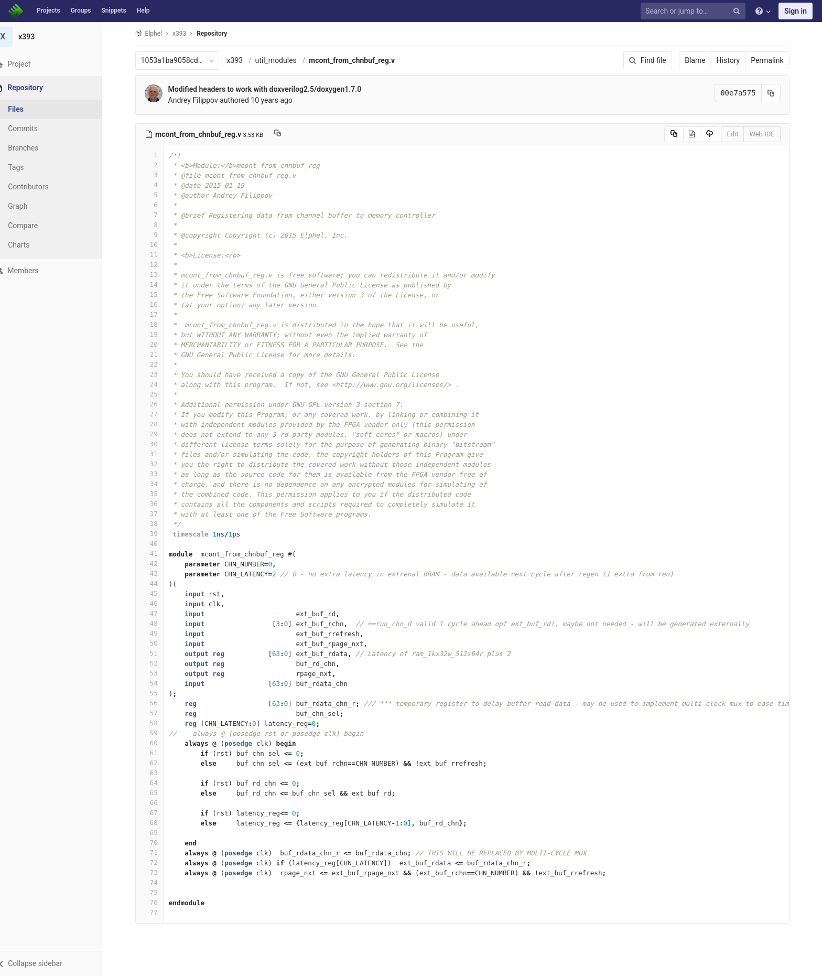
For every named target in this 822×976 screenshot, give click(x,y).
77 (155, 912)
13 (155, 274)
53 (155, 673)
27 (155, 414)
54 (155, 683)
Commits (36, 128)
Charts (31, 245)
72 (155, 862)
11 (155, 255)
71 (155, 852)
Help (143, 10)
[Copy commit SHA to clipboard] (777, 93)
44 (155, 583)
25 (155, 394)
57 (155, 713)
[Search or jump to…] (694, 11)
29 (155, 434)
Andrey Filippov (199, 100)
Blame (701, 60)
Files (29, 109)
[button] (57, 963)
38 (155, 524)
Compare (36, 225)
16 (155, 304)
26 (155, 404)
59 (155, 733)
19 (155, 334)
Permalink (774, 60)
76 (155, 902)
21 (155, 354)
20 (155, 344)
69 (155, 832)
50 (155, 643)
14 (155, 284)
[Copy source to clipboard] (680, 134)
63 (155, 773)
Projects (48, 10)
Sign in (795, 11)
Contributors (41, 187)
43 (155, 573)
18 (155, 324)
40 (155, 544)
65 (155, 793)
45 (155, 593)
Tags (29, 167)
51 (155, 653)
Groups (81, 10)
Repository (218, 33)
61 (155, 753)
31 (155, 454)
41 (155, 553)
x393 (241, 60)
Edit (739, 134)
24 (155, 384)
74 (155, 882)
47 (155, 613)
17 (155, 314)
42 (155, 563)
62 (155, 763)
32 (155, 464)
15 (155, 294)
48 (155, 623)
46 (155, 603)
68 (155, 823)
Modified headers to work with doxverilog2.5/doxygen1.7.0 (271, 89)
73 (155, 872)
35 (155, 494)
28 (155, 424)
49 (155, 633)
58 (155, 723)
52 (155, 663)
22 (155, 364)
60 (155, 743)
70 (155, 842)
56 (155, 703)
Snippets (113, 10)
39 (155, 534)
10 (155, 245)
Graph (30, 206)
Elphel (155, 33)
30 (155, 444)
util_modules (282, 60)
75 (155, 892)
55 (155, 693)
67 (155, 813)
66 (155, 803)
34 (155, 484)
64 (155, 783)
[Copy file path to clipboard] (284, 134)
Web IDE (768, 134)
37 (155, 514)
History (735, 60)
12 (155, 265)
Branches (36, 148)
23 (155, 374)
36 (155, 504)
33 (155, 474)
